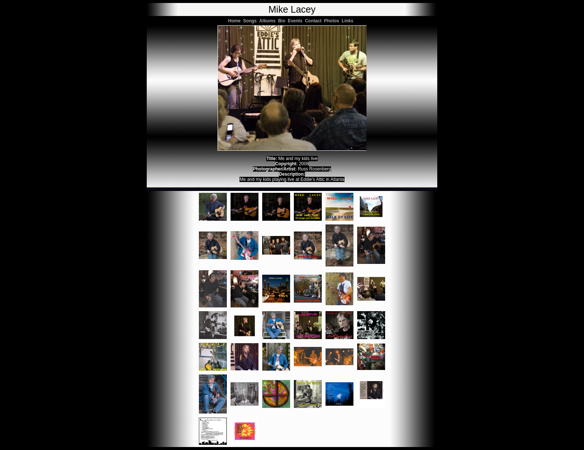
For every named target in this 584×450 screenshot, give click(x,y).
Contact (314, 20)
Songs (251, 20)
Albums (268, 20)
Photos (333, 20)
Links (349, 20)
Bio (283, 20)
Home (235, 20)
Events (296, 20)
